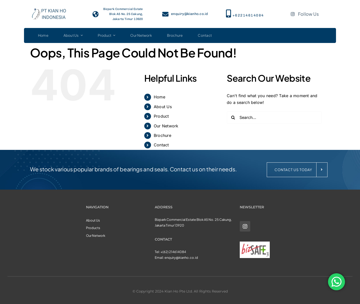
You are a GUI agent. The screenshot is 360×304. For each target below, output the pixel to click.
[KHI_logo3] (49, 7)
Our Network (166, 125)
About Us (163, 106)
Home (159, 96)
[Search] (233, 117)
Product (161, 116)
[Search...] (274, 117)
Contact (161, 144)
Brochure (162, 135)
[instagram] (245, 226)
